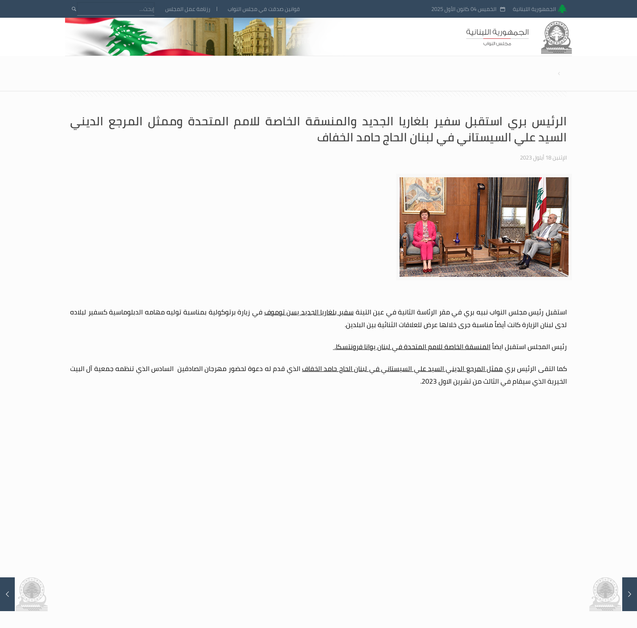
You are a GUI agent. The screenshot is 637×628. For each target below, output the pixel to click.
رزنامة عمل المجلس (187, 9)
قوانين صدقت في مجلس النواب (264, 9)
